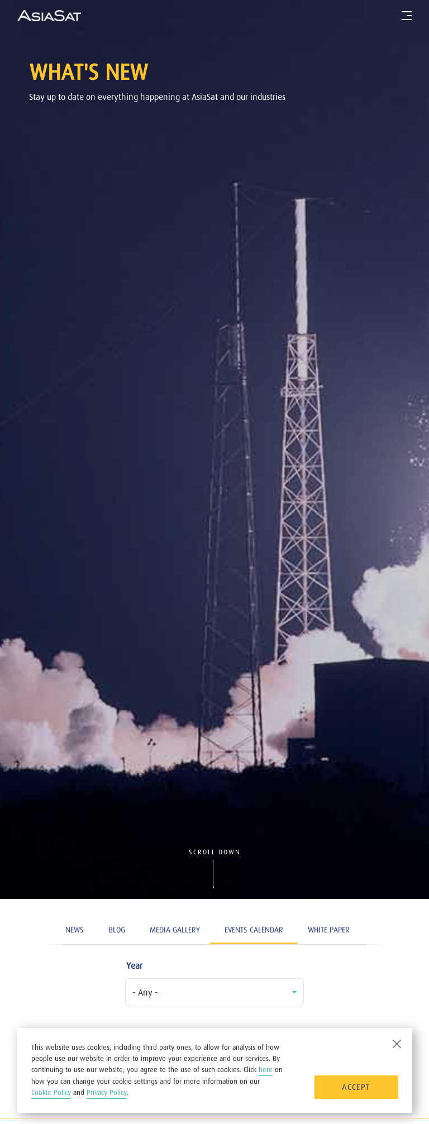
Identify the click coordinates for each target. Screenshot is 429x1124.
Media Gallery (175, 929)
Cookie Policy (51, 1092)
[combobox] (214, 992)
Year (134, 965)
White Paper (329, 929)
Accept (356, 1087)
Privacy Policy (107, 1092)
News (74, 929)
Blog (116, 929)
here (266, 1069)
